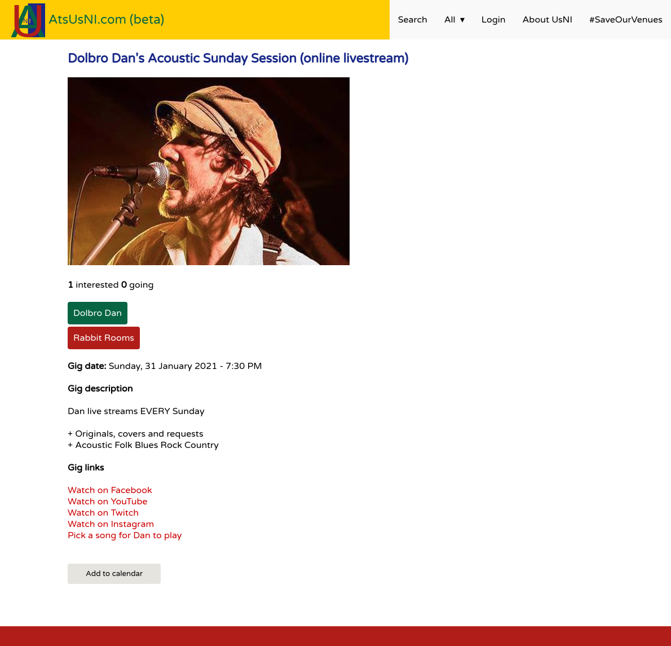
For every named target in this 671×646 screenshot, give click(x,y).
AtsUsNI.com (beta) (106, 19)
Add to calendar (114, 573)
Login (494, 19)
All (450, 19)
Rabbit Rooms (103, 338)
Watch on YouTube (108, 501)
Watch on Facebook (110, 490)
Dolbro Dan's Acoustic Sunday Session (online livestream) (238, 58)
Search (412, 19)
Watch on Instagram (111, 524)
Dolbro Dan (97, 313)
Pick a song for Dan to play (125, 535)
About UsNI (547, 19)
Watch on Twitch (103, 512)
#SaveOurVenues (626, 19)
